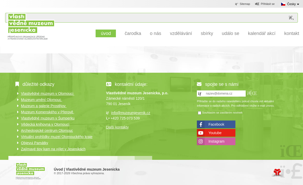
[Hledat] (291, 18)
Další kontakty (117, 127)
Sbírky (207, 33)
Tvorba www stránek (277, 173)
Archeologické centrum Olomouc (47, 130)
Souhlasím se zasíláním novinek (222, 112)
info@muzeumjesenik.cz (130, 113)
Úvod (31, 26)
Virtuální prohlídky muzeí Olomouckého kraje (57, 137)
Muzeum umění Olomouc (41, 100)
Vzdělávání (181, 33)
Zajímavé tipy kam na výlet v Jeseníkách (53, 149)
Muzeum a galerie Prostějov (44, 106)
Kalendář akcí (262, 33)
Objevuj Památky (34, 143)
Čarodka (133, 33)
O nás (155, 33)
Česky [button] (291, 4)
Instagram (216, 141)
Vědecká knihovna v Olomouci (45, 124)
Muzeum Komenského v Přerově (47, 112)
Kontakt (291, 33)
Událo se (230, 33)
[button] (265, 4)
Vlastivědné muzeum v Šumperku (48, 118)
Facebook (216, 124)
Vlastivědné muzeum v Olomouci (48, 93)
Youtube (215, 133)
